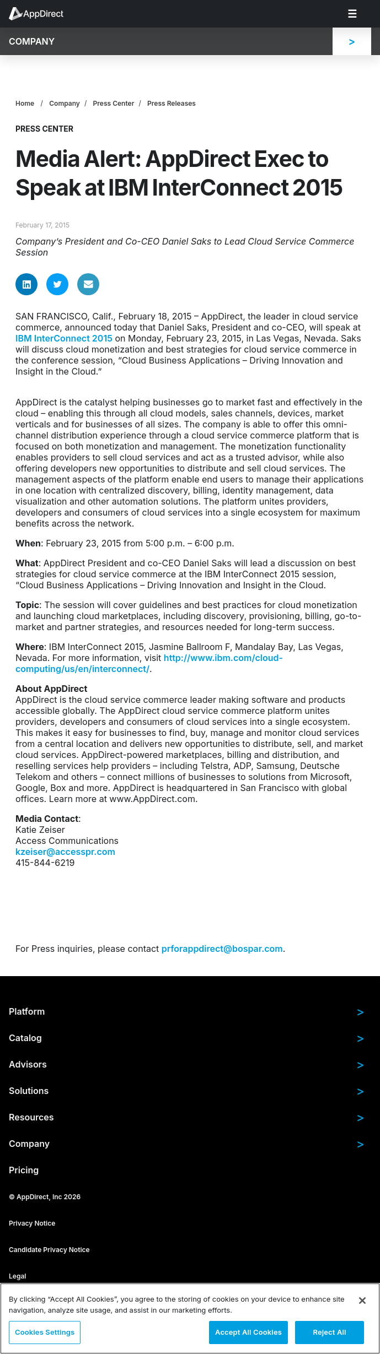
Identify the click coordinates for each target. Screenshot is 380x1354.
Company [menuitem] (32, 41)
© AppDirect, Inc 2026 (45, 1196)
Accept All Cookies (248, 1332)
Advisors (187, 1064)
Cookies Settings (44, 1332)
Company (64, 103)
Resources (187, 1117)
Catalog (187, 1038)
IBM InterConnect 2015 (64, 338)
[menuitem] (42, 14)
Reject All (329, 1332)
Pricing (24, 1170)
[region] (190, 1318)
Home (24, 103)
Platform (187, 1011)
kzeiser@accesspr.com (65, 851)
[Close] (362, 1300)
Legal (17, 1275)
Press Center (114, 103)
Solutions (187, 1091)
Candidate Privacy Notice (49, 1249)
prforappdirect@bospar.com (222, 948)
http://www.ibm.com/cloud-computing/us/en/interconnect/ (149, 663)
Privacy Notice (32, 1222)
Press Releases (171, 103)
